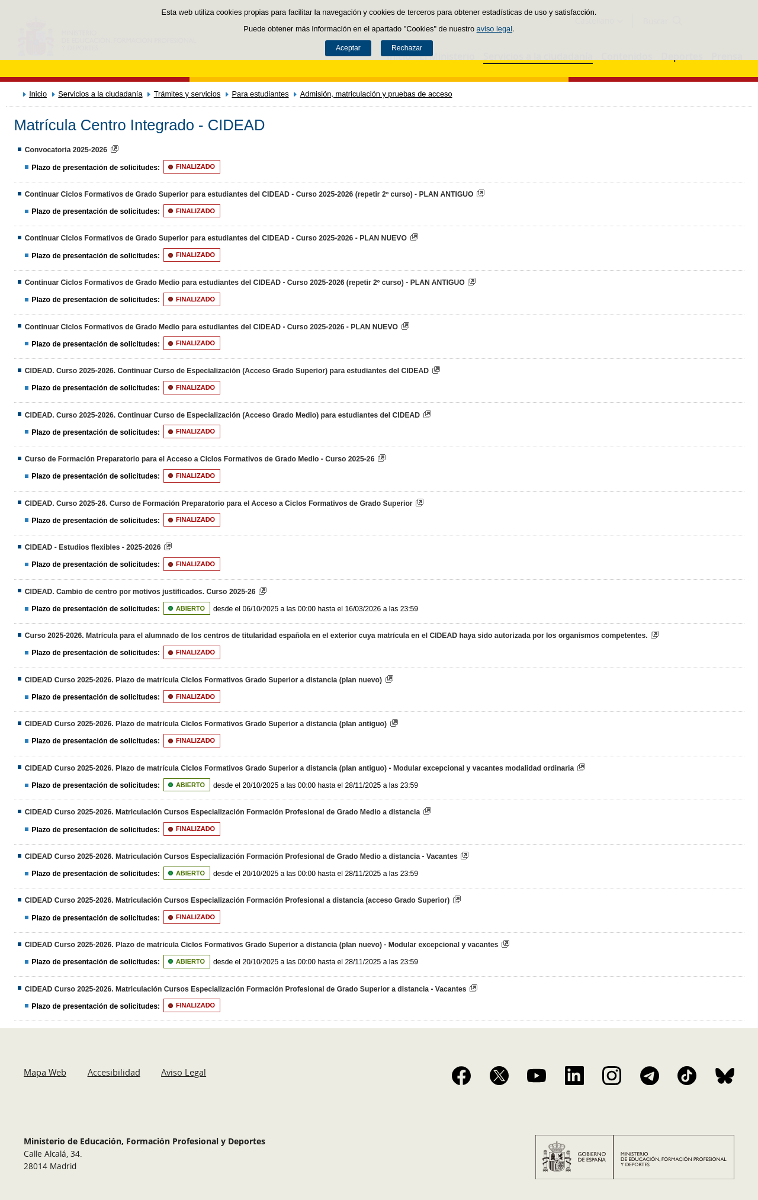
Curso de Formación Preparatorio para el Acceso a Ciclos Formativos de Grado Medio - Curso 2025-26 (200, 459)
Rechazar (406, 48)
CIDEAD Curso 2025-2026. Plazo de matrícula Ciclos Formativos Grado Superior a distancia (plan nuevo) (203, 680)
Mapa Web (45, 1072)
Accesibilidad (114, 1072)
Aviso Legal (183, 1072)
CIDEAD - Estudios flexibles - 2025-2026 (93, 547)
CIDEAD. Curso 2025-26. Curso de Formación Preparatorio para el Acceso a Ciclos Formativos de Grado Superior (219, 503)
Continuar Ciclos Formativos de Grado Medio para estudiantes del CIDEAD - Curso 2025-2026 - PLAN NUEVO (211, 327)
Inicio (38, 93)
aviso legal (494, 28)
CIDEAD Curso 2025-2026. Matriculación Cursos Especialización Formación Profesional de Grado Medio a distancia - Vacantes (241, 856)
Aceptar (348, 48)
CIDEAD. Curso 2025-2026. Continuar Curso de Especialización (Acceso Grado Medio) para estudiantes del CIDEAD (222, 415)
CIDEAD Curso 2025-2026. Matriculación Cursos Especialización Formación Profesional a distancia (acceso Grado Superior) (237, 900)
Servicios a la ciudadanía (100, 93)
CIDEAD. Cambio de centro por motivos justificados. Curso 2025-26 (140, 592)
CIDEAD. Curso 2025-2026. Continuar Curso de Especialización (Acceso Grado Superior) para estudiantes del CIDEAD (227, 371)
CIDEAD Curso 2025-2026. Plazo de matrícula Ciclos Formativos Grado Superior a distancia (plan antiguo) (206, 724)
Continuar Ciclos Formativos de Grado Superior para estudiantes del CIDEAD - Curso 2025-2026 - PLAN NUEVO (216, 238)
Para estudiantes (260, 93)
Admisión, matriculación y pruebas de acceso (376, 93)
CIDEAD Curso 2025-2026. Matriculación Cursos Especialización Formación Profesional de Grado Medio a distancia (222, 812)
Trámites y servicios (187, 93)
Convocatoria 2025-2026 (66, 150)
